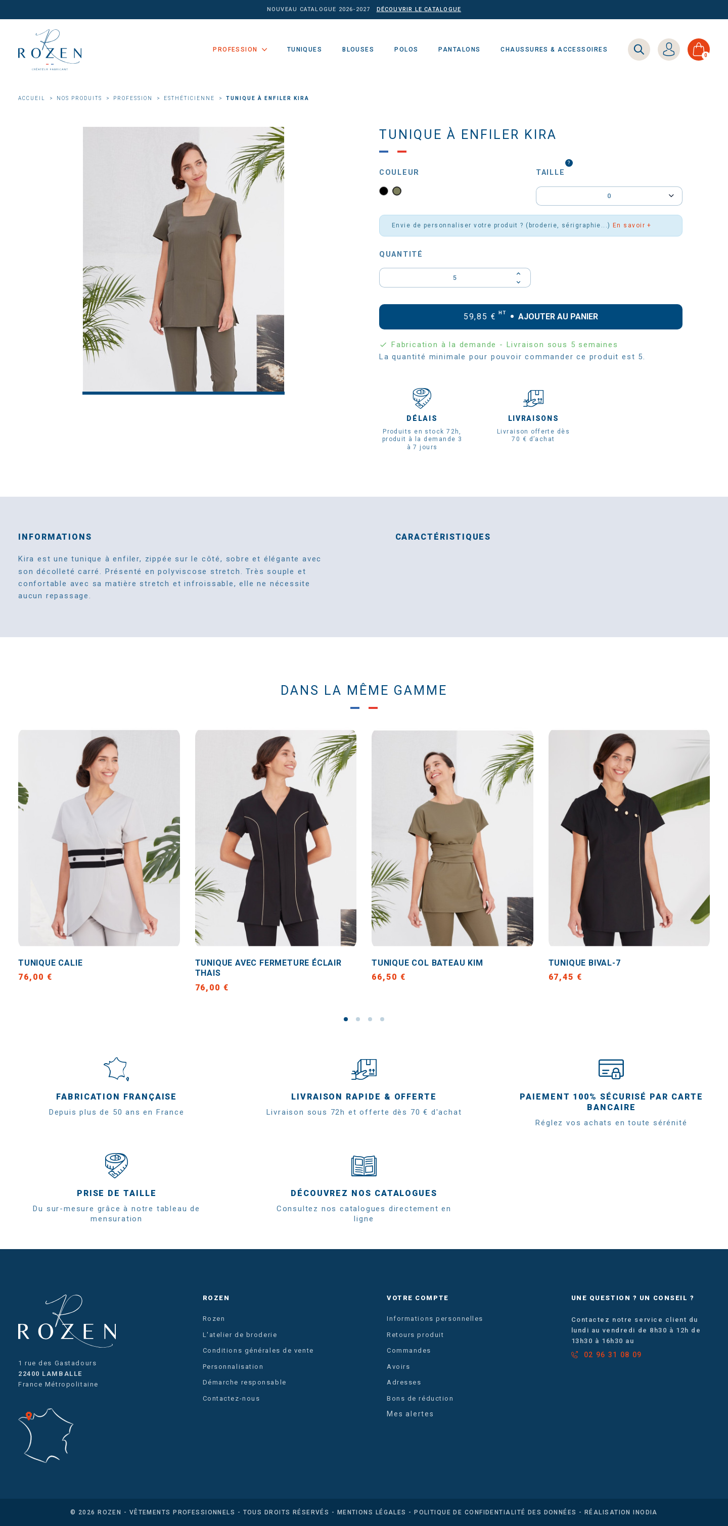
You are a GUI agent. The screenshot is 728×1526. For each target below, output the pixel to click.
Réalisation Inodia (621, 1512)
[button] (346, 1019)
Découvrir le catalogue (419, 9)
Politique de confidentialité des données (495, 1512)
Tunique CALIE (50, 963)
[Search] (639, 49)
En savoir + (632, 225)
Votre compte (418, 1298)
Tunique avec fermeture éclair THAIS (268, 968)
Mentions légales (371, 1512)
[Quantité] (455, 277)
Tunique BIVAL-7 (585, 963)
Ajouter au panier (531, 316)
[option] (183, 261)
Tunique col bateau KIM (427, 963)
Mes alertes (410, 1414)
